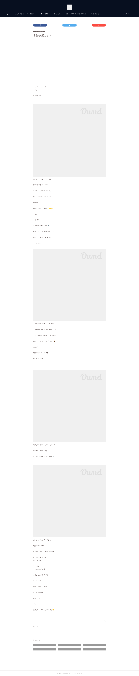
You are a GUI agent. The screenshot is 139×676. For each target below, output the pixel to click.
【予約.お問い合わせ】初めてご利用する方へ (32, 14)
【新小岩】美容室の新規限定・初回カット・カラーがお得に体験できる (90, 14)
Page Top (69, 666)
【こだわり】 (64, 14)
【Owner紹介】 (52, 14)
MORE (122, 14)
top (14, 14)
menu (114, 14)
